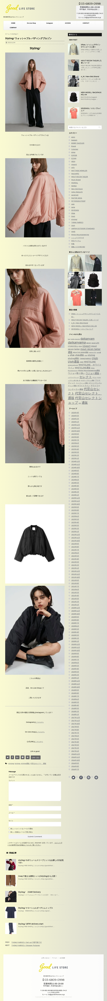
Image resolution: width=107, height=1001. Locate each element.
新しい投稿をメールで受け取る (22, 832)
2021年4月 (75, 596)
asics (73, 137)
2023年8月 (75, 510)
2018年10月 (75, 687)
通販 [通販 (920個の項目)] (85, 403)
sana (73, 207)
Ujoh (73, 226)
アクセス (54, 958)
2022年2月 (75, 565)
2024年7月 (75, 477)
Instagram (49, 23)
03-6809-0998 (90, 3)
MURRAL (74, 183)
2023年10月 (75, 504)
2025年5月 (75, 446)
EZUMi (73, 158)
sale (72, 204)
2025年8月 (75, 437)
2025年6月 (75, 443)
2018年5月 (75, 702)
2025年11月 (75, 428)
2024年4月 (75, 486)
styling (17, 763)
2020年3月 (75, 635)
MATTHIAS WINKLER (79, 171)
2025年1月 (75, 458)
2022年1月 (75, 568)
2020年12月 (75, 608)
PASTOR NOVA (76, 198)
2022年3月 (75, 562)
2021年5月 (75, 593)
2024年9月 (75, 471)
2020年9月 (75, 617)
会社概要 (62, 958)
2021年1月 (75, 605)
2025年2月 (75, 455)
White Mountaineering (80, 235)
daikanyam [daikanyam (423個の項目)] (87, 338)
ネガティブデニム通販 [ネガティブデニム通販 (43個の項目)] (87, 380)
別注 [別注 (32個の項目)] (80, 403)
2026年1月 (75, 422)
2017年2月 (75, 748)
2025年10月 (75, 431)
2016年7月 (75, 769)
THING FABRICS (77, 222)
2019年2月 (75, 675)
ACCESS (68, 23)
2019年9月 (75, 654)
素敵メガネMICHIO (78, 247)
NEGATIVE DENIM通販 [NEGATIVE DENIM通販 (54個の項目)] (80, 352)
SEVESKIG (75, 210)
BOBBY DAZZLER (77, 143)
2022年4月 (75, 559)
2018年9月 (75, 690)
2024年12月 (75, 461)
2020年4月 (75, 632)
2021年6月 (75, 589)
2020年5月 (75, 629)
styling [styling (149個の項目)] (91, 355)
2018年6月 (75, 699)
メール (11, 813)
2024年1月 (75, 495)
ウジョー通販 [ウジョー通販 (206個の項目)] (92, 373)
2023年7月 (75, 513)
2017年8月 (75, 730)
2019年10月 (75, 650)
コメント (12, 780)
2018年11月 (75, 684)
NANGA (74, 186)
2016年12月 (75, 754)
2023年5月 (75, 519)
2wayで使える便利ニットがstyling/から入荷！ (37, 876)
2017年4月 (75, 742)
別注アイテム (76, 241)
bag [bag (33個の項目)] (69, 339)
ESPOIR (74, 155)
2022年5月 (75, 556)
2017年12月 (75, 718)
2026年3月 (75, 416)
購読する (73, 35)
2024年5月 (75, 483)
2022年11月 (75, 538)
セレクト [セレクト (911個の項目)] (85, 377)
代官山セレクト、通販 (38, 763)
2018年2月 (75, 711)
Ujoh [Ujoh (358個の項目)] (95, 358)
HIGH (73, 161)
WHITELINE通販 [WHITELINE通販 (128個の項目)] (83, 367)
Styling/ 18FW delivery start (30, 924)
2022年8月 (75, 547)
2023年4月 (75, 522)
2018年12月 (75, 681)
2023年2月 (75, 528)
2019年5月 (75, 666)
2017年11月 (75, 721)
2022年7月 (75, 550)
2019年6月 (75, 663)
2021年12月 (75, 571)
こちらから (40, 722)
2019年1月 (75, 678)
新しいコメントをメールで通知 (22, 829)
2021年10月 (75, 577)
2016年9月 (75, 763)
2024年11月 (75, 464)
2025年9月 (75, 434)
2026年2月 (75, 419)
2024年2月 (75, 492)
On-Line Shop (31, 23)
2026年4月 (75, 413)
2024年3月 (75, 489)
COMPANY (13, 27)
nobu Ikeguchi (77, 192)
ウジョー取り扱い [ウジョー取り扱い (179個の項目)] (76, 373)
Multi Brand (76, 180)
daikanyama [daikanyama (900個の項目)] (77, 342)
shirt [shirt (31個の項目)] (86, 355)
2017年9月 (75, 727)
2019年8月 (75, 657)
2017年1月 (75, 751)
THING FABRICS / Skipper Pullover (25, 945)
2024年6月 (75, 480)
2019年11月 (75, 647)
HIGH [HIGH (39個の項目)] (80, 346)
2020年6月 (75, 626)
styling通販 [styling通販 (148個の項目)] (73, 358)
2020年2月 (75, 638)
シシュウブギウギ (77, 238)
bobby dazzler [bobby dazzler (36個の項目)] (75, 339)
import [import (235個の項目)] (86, 345)
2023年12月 (75, 498)
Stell (73, 216)
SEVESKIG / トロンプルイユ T (82, 329)
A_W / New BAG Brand (90, 76)
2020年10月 (75, 614)
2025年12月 (75, 425)
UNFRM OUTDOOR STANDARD (83, 229)
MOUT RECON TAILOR (79, 177)
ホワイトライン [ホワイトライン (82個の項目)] (83, 385)
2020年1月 (75, 641)
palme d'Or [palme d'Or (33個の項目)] (92, 352)
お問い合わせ (45, 958)
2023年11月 (75, 501)
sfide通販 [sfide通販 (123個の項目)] (79, 355)
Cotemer (74, 149)
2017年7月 (75, 733)
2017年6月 (75, 736)
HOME (13, 23)
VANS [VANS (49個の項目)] (81, 362)
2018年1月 (75, 714)
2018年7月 (75, 696)
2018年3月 (75, 708)
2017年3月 (75, 745)
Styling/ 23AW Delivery (29, 892)
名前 (11, 805)
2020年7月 (75, 623)
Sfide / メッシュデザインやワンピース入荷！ (90, 46)
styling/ (11, 763)
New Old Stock (77, 189)
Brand (73, 146)
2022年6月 (75, 553)
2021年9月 (75, 580)
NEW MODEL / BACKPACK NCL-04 (84, 326)
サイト (11, 821)
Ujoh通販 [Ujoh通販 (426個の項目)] (73, 361)
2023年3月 (75, 525)
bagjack (74, 140)
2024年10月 (75, 468)
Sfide (73, 213)
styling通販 (25, 763)
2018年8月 (75, 693)
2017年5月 (75, 739)
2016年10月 (75, 760)
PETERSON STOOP (78, 201)
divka (73, 152)
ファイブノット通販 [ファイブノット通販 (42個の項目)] (82, 383)
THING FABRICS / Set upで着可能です (26, 942)
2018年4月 (75, 705)
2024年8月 (75, 474)
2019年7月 (75, 660)
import (74, 165)
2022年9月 (75, 544)
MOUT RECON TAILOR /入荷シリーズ (85, 320)
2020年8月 (75, 620)
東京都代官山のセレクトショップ (53, 976)
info (73, 168)
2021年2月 (75, 602)
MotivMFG (75, 174)
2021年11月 (75, 574)
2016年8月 (75, 766)
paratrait (74, 195)
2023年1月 (75, 532)
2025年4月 (75, 449)
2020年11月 (75, 611)
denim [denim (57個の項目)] (88, 343)
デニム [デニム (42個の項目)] (95, 377)
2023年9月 (75, 507)
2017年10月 (75, 724)
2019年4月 (75, 669)
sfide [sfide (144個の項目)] (72, 355)
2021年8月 (75, 583)
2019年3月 (75, 672)
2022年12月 (75, 535)
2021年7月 (75, 586)
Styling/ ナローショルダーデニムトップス (35, 908)
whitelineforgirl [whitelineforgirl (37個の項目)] (73, 365)
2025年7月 (75, 440)
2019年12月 (75, 644)
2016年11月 (75, 757)
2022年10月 (75, 541)
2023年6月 (75, 516)
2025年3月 (75, 452)
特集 (72, 244)
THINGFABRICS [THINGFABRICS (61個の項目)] (85, 359)
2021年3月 (75, 599)
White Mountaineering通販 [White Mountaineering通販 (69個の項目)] (89, 370)
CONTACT (86, 23)
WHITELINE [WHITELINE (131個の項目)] (90, 361)
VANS (73, 232)
